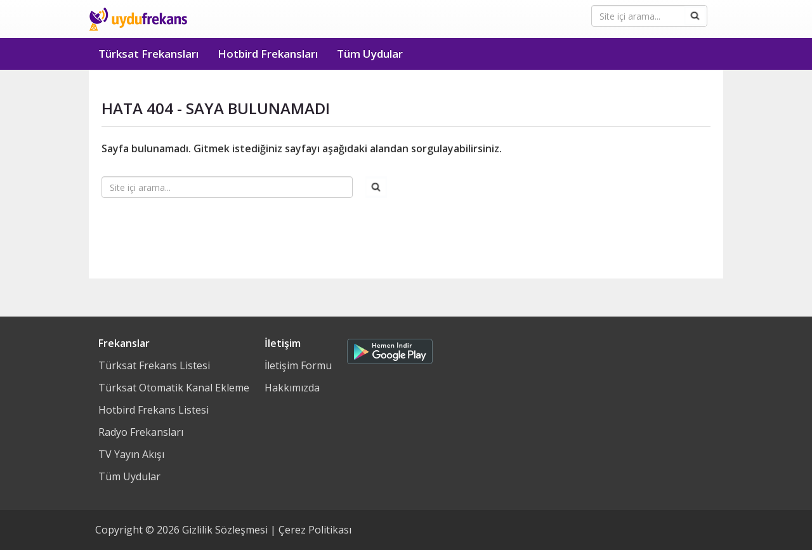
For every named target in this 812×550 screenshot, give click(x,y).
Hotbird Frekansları (268, 53)
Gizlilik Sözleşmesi (225, 530)
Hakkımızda (292, 388)
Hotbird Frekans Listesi (153, 410)
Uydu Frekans (138, 19)
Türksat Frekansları (148, 53)
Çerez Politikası (314, 530)
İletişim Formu (298, 365)
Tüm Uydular (370, 53)
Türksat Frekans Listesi (154, 365)
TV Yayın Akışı (131, 454)
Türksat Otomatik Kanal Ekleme (173, 388)
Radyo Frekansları (140, 432)
